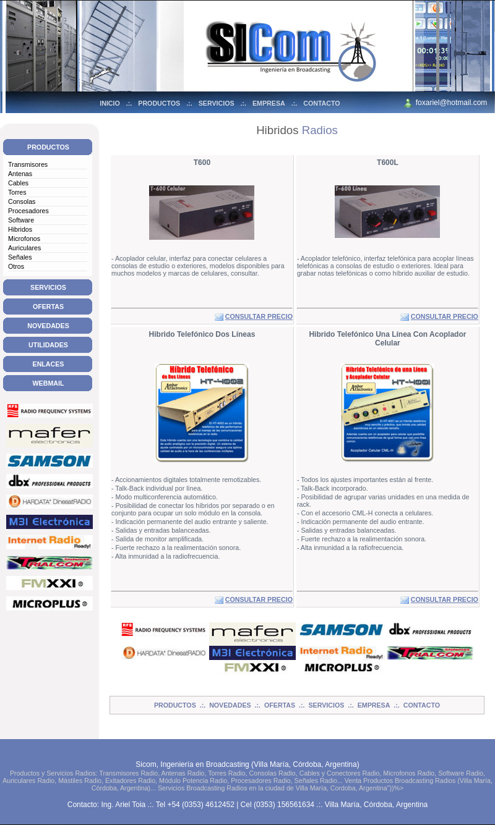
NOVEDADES (48, 325)
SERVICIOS (217, 103)
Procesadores (28, 210)
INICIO (110, 103)
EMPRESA (268, 103)
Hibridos (20, 229)
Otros (16, 266)
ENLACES (48, 364)
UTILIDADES (48, 345)
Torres (17, 192)
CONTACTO (321, 103)
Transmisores (28, 164)
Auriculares (24, 248)
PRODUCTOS (159, 103)
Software (21, 220)
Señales (20, 257)
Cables (18, 183)
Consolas (21, 201)
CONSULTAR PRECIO (259, 316)
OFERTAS (48, 306)
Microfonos (24, 238)
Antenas (20, 173)
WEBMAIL (48, 383)
